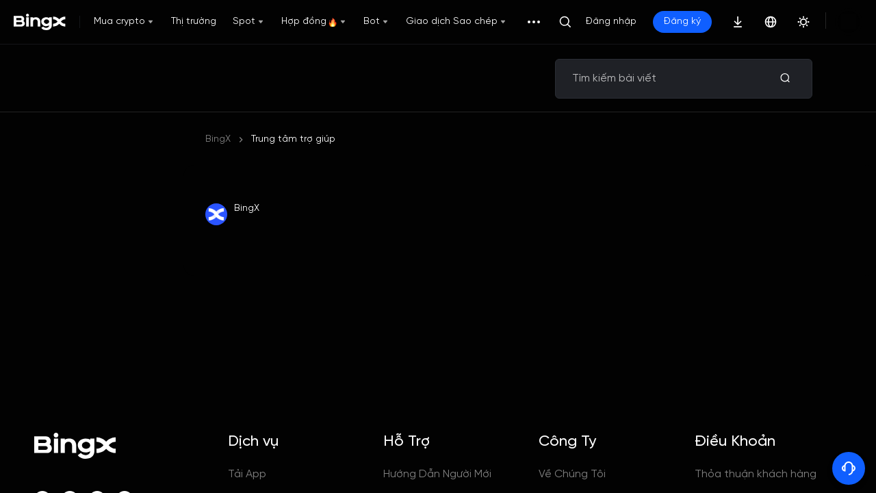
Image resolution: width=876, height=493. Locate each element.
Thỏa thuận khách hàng (755, 474)
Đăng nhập (611, 21)
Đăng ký (682, 21)
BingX (218, 139)
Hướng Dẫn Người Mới (437, 474)
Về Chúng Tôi (572, 474)
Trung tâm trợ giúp (293, 139)
